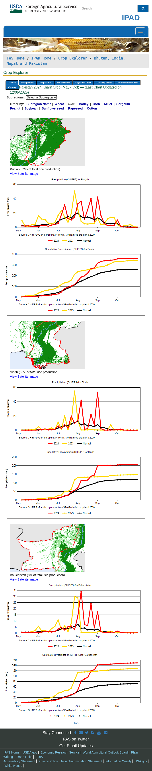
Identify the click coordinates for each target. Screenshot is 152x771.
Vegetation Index (83, 82)
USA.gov (141, 761)
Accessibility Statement (19, 761)
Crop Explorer (72, 58)
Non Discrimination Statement (81, 761)
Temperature (45, 82)
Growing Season (104, 82)
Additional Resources (128, 82)
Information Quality (118, 761)
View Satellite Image (24, 173)
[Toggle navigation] (140, 31)
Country (12, 87)
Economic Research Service (60, 752)
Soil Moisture (63, 82)
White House (13, 765)
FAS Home (16, 58)
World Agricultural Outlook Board (105, 752)
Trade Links (24, 757)
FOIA (39, 757)
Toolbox (12, 82)
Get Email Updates (76, 746)
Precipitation (27, 82)
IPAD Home (41, 58)
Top (76, 723)
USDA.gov (30, 752)
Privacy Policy (48, 761)
